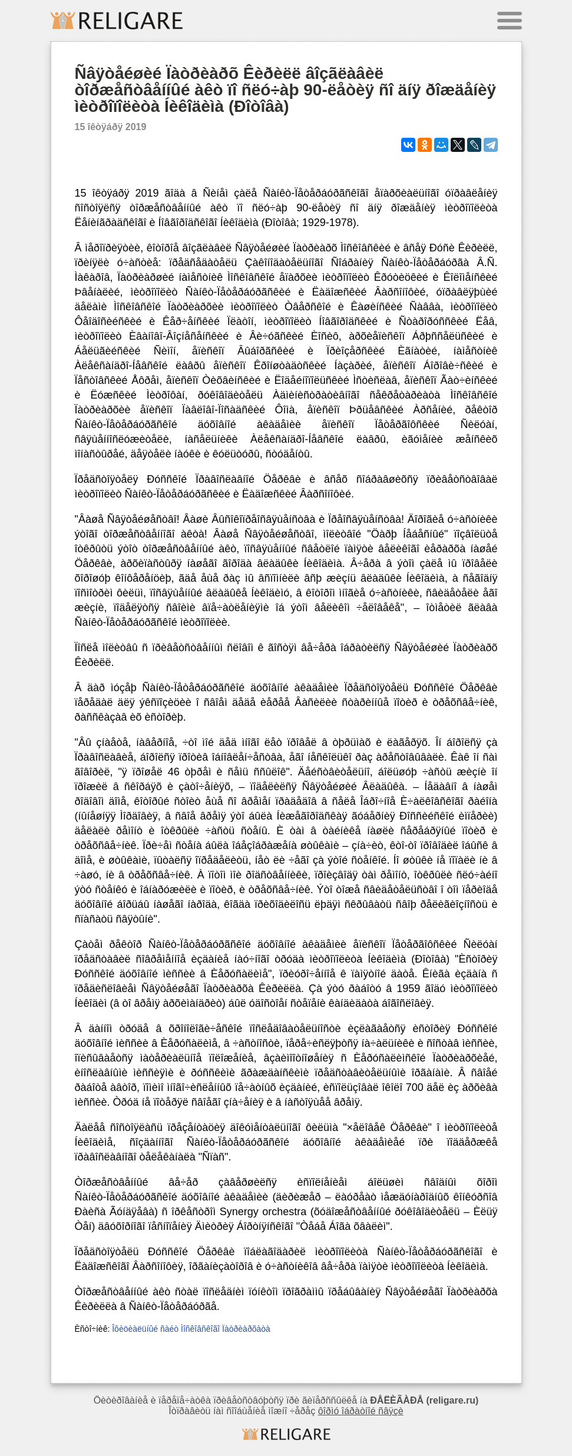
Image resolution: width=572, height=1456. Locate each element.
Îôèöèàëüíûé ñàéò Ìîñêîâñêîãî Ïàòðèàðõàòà (191, 1329)
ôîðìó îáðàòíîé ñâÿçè (361, 1411)
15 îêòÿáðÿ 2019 (111, 127)
